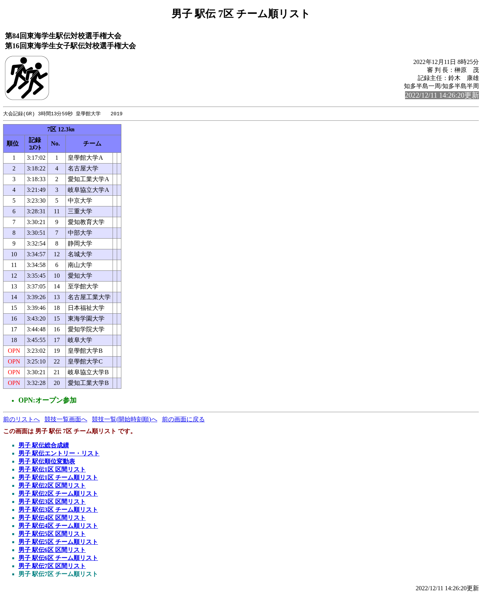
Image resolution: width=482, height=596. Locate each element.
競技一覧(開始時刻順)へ (124, 419)
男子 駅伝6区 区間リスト (52, 550)
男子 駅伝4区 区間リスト (52, 518)
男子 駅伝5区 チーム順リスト (58, 542)
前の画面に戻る (183, 419)
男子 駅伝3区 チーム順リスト (58, 510)
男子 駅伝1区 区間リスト (52, 470)
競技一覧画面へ (65, 419)
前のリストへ (21, 419)
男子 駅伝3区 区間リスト (52, 502)
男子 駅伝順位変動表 (46, 461)
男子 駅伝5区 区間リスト (52, 534)
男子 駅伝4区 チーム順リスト (58, 526)
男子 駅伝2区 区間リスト (52, 486)
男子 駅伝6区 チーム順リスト (58, 558)
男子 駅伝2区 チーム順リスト (58, 494)
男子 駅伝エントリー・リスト (59, 453)
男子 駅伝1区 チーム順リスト (58, 478)
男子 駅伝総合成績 (43, 445)
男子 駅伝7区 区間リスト (52, 566)
